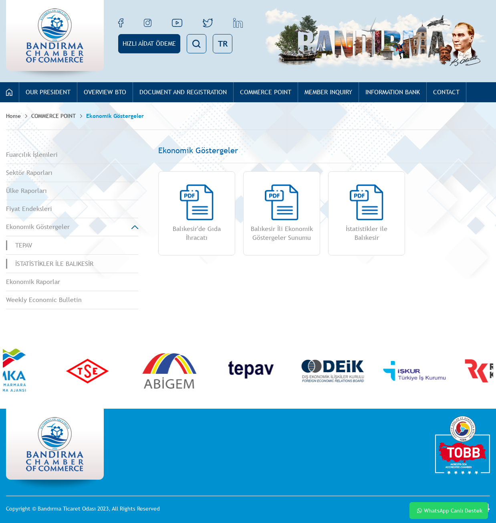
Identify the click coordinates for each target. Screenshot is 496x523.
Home (13, 116)
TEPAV (23, 245)
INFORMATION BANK (392, 92)
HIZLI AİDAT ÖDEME (149, 43)
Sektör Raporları (29, 172)
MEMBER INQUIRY (328, 92)
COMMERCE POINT (265, 92)
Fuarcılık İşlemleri (32, 154)
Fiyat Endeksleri (29, 209)
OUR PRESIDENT (48, 92)
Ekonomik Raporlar (33, 282)
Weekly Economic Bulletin (44, 300)
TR (223, 43)
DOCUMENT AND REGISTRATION (183, 92)
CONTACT (446, 92)
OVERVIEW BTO (105, 92)
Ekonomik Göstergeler (115, 116)
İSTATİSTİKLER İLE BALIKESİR (54, 264)
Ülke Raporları (26, 191)
